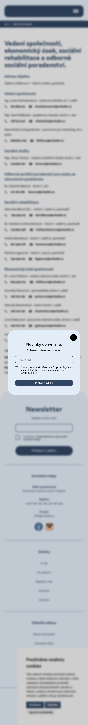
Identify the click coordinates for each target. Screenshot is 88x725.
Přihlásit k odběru (44, 382)
